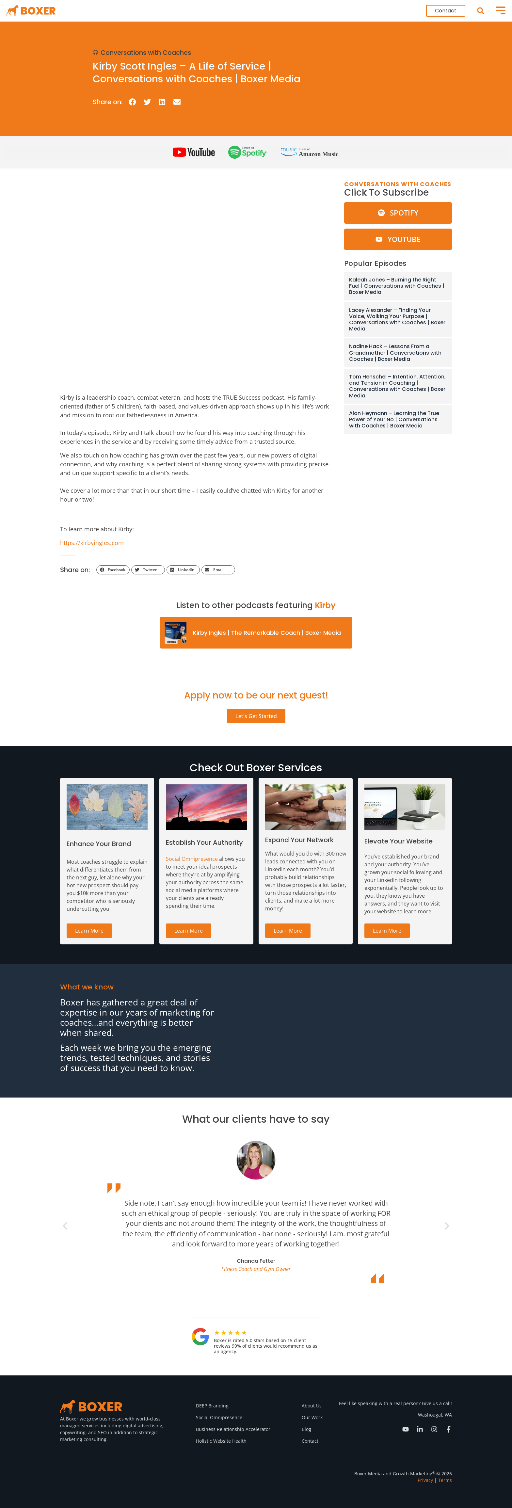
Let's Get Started (256, 716)
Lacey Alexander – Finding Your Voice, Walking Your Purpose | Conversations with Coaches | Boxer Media (397, 319)
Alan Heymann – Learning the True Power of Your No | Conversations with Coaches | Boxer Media (394, 419)
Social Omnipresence (192, 858)
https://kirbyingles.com (92, 543)
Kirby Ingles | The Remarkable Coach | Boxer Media (267, 633)
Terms (445, 1480)
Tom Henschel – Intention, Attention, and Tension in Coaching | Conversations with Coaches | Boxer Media (397, 386)
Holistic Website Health (221, 1441)
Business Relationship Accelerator (233, 1429)
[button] (480, 11)
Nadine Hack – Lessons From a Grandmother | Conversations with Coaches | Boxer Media (395, 352)
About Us (312, 1406)
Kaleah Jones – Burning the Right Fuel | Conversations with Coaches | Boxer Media (396, 286)
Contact (310, 1441)
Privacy (425, 1480)
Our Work (312, 1417)
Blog (306, 1429)
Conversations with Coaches (146, 52)
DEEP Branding (212, 1406)
